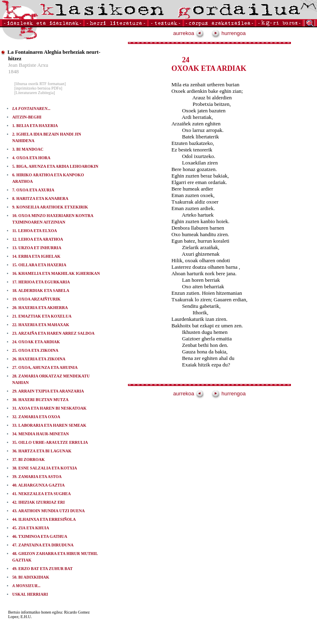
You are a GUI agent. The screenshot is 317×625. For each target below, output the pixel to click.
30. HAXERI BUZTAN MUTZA (40, 399)
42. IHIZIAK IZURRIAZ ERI (38, 502)
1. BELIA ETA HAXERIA (35, 125)
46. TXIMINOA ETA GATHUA (39, 536)
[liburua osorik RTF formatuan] (40, 83)
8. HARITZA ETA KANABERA (40, 198)
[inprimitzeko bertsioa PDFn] (38, 88)
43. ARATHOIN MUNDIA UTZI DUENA (48, 511)
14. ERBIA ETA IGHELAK (36, 256)
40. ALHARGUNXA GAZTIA (38, 485)
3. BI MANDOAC (27, 149)
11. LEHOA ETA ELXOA (34, 230)
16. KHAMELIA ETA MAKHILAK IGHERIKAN (56, 273)
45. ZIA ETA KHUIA (30, 528)
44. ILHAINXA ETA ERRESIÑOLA (44, 519)
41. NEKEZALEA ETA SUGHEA (41, 493)
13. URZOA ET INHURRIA (36, 248)
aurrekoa (188, 33)
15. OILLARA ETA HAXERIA (39, 265)
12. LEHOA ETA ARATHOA (37, 239)
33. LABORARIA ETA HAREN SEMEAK (49, 425)
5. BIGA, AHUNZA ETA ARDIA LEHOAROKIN (55, 166)
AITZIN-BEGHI (27, 117)
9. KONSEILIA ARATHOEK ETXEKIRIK (50, 207)
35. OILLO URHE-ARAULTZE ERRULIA (50, 442)
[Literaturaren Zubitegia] (34, 92)
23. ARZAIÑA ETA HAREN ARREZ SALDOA (53, 333)
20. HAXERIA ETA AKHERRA (40, 307)
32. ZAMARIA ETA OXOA (36, 416)
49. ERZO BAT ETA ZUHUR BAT (42, 568)
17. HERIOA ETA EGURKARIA (41, 282)
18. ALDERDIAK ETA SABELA (40, 290)
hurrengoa (228, 33)
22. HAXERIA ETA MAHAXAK (40, 324)
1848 (13, 71)
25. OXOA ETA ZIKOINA (35, 350)
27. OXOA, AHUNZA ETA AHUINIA (44, 367)
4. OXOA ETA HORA (31, 158)
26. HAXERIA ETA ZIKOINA (38, 359)
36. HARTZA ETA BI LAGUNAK (41, 451)
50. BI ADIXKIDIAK (30, 577)
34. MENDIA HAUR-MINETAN (40, 434)
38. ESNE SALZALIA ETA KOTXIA (44, 468)
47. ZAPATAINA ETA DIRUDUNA (42, 545)
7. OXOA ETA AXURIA (33, 190)
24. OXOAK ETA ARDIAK (36, 342)
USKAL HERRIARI (30, 594)
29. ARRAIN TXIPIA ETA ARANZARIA (48, 391)
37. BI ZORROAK (28, 459)
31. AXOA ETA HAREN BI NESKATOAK (49, 408)
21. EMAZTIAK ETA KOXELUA (41, 316)
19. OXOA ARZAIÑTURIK (36, 299)
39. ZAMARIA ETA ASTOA (37, 476)
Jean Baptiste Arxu (28, 65)
